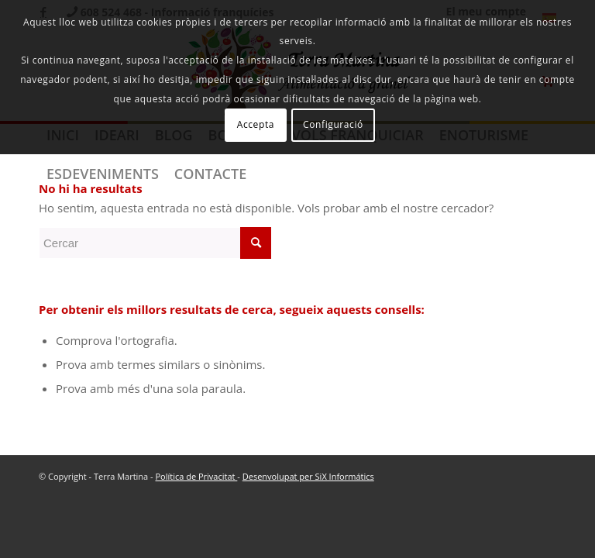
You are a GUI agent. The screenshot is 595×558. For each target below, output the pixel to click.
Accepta (255, 124)
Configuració (333, 124)
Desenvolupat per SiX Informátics (308, 476)
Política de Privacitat (196, 476)
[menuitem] (103, 173)
